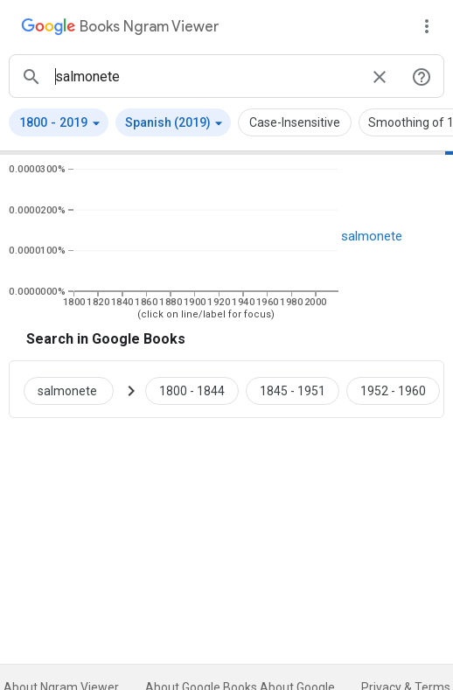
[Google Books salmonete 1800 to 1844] (192, 389)
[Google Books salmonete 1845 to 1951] (292, 389)
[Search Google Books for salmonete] (76, 389)
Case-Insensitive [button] (294, 122)
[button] (58, 122)
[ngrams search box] (205, 76)
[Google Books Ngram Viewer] (120, 29)
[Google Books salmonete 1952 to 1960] (393, 389)
